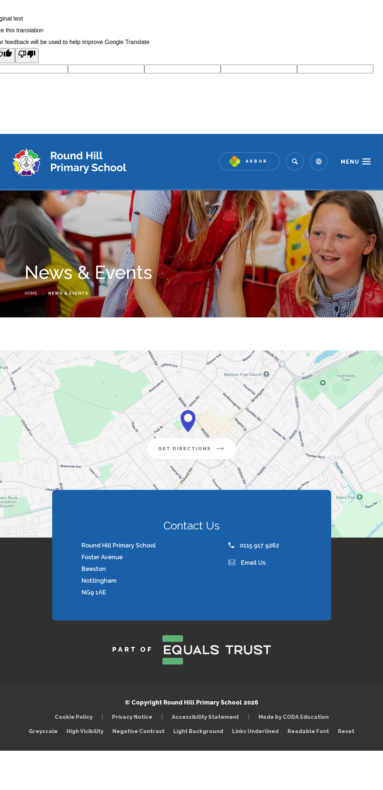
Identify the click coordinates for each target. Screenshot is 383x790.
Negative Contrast (138, 731)
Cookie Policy (74, 717)
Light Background (198, 731)
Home (31, 293)
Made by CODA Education (295, 717)
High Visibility (85, 731)
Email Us (247, 562)
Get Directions (197, 451)
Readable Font (308, 731)
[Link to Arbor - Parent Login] (249, 161)
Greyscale (43, 731)
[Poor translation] (27, 55)
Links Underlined (255, 731)
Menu (350, 162)
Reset (346, 731)
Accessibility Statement (205, 717)
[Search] (295, 161)
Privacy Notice (132, 717)
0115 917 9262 (253, 545)
